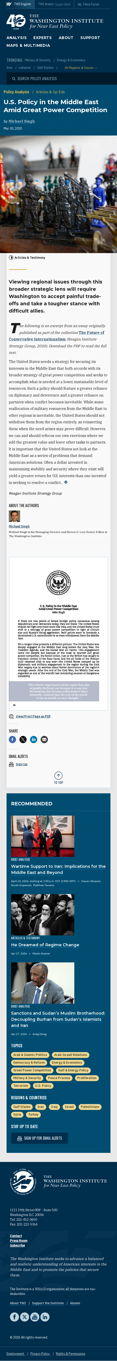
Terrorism (20, 1086)
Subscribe (17, 1245)
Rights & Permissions (70, 1354)
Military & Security (38, 60)
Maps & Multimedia (28, 45)
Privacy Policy (40, 1354)
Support (90, 38)
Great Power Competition (32, 1070)
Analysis (17, 38)
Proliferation (86, 1078)
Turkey (33, 1114)
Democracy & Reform (29, 1062)
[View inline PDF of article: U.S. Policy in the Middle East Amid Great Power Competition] (58, 716)
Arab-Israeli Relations (70, 1055)
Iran (10, 68)
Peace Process (59, 1078)
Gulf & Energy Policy (73, 1070)
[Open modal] (34, 78)
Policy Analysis (17, 92)
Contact (16, 1236)
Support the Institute (48, 1303)
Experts (42, 38)
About (66, 38)
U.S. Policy (43, 1086)
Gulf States (45, 68)
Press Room (18, 1241)
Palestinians (90, 1107)
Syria (17, 1114)
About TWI (18, 1303)
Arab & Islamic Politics (30, 1055)
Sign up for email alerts (39, 1138)
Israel (69, 1107)
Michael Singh (22, 121)
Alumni (75, 1303)
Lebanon (25, 68)
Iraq (54, 1107)
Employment (16, 1354)
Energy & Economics (71, 60)
